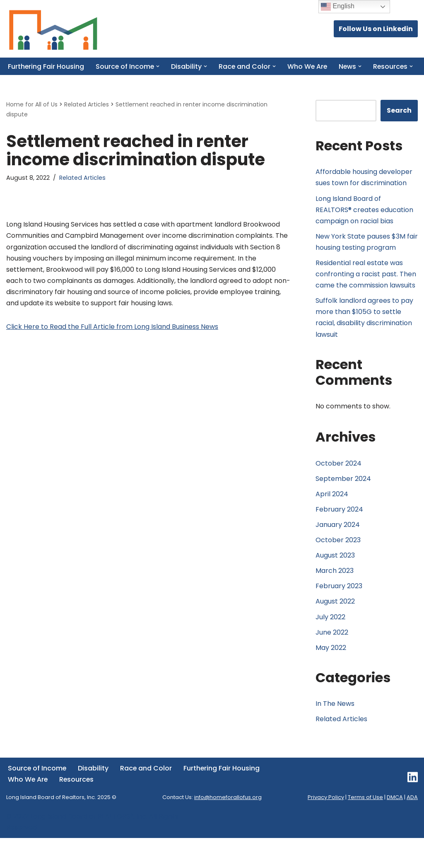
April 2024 (332, 505)
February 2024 (339, 521)
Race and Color (147, 780)
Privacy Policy (326, 810)
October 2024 (338, 475)
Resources (77, 791)
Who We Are (309, 66)
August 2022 (335, 613)
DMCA (395, 810)
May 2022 (331, 659)
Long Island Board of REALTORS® (81, 828)
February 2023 (339, 598)
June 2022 (332, 644)
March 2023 (335, 582)
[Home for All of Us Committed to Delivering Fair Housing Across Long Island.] (52, 28)
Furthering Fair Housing (46, 66)
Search (399, 121)
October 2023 (338, 552)
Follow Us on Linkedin (376, 29)
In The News (335, 715)
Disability (94, 780)
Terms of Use (365, 810)
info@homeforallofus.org (228, 810)
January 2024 (338, 536)
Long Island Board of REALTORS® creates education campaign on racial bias (364, 221)
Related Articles (82, 189)
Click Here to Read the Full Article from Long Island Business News (112, 338)
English (337, 7)
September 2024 (343, 490)
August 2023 (335, 567)
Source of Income (37, 780)
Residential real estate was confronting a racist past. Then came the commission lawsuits (366, 285)
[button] (159, 66)
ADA (412, 810)
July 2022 (330, 628)
